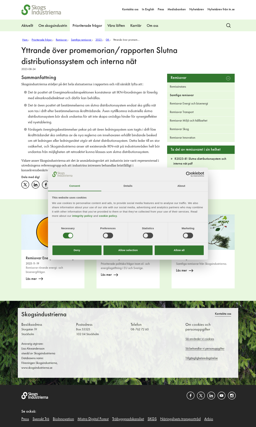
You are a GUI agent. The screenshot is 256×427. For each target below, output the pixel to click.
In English (148, 9)
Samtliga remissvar (182, 95)
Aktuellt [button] (27, 26)
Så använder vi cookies (199, 339)
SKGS (152, 419)
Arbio (208, 419)
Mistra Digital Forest (93, 419)
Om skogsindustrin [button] (52, 26)
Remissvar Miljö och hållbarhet (188, 120)
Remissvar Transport (182, 112)
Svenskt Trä (41, 419)
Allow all (179, 250)
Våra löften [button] (116, 26)
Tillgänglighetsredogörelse (201, 358)
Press (161, 9)
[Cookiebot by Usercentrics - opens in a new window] (188, 174)
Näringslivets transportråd (180, 419)
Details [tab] (128, 185)
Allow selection (128, 250)
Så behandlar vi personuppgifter (204, 348)
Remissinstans (178, 86)
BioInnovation (63, 419)
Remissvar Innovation (182, 137)
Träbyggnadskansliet (128, 419)
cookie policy (108, 215)
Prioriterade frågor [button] (87, 26)
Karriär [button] (135, 26)
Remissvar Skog (179, 129)
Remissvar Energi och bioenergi (189, 103)
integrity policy (82, 215)
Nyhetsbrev (196, 9)
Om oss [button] (152, 26)
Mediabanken (176, 9)
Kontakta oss (130, 9)
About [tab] (181, 185)
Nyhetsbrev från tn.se (221, 9)
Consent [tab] (74, 185)
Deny (77, 250)
